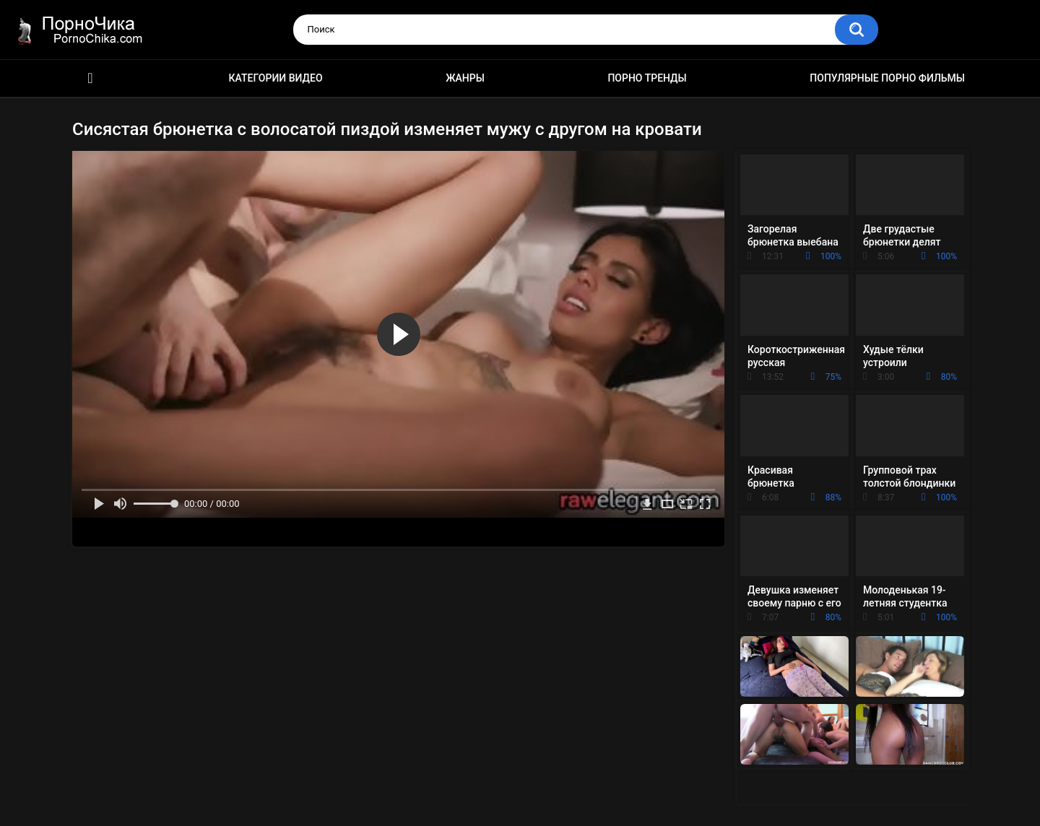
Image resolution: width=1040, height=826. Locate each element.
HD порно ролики (90, 78)
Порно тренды (646, 78)
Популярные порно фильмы (887, 78)
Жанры (465, 78)
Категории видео (276, 78)
